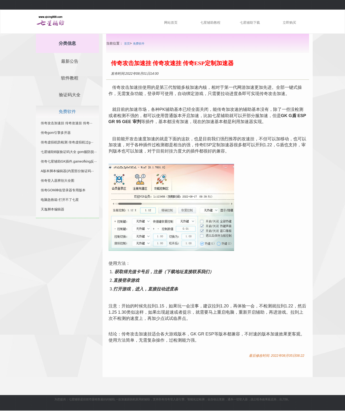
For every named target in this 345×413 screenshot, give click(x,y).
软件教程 (69, 78)
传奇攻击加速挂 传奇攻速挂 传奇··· (66, 123)
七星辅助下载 (250, 22)
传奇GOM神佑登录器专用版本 (63, 190)
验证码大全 (69, 94)
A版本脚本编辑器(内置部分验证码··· (67, 171)
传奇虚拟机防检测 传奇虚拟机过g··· (67, 142)
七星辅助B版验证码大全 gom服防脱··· (69, 152)
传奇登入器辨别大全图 (57, 180)
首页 (127, 43)
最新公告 (69, 61)
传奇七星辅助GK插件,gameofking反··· (69, 161)
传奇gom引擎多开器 (56, 133)
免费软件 (138, 43)
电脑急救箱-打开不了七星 (60, 200)
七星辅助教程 (210, 22)
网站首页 (171, 22)
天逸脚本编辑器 (52, 209)
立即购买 (289, 22)
